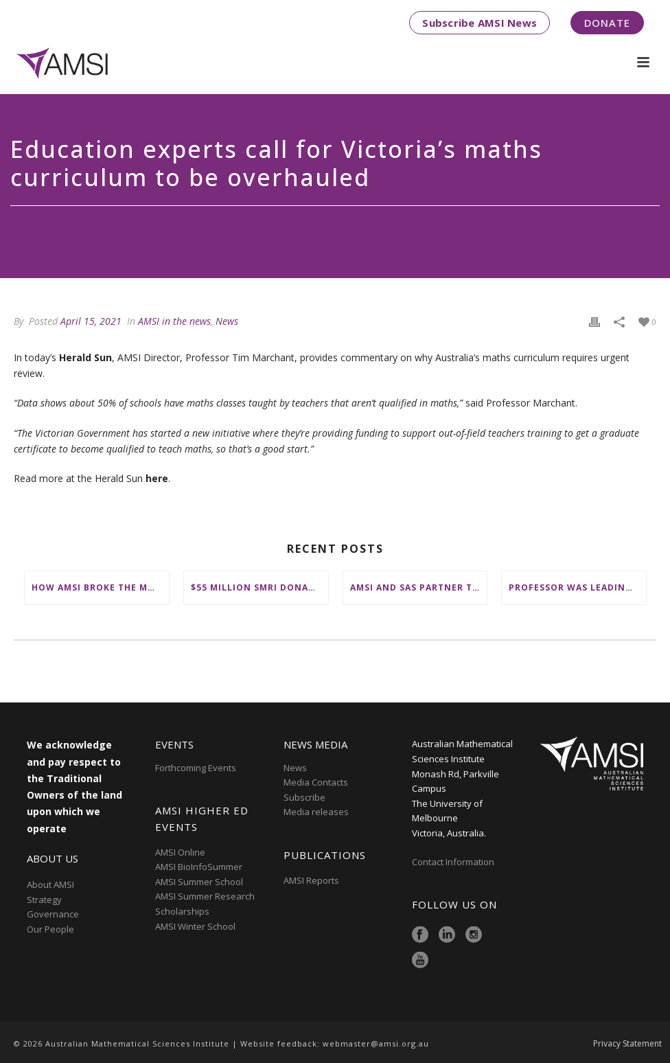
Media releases (316, 811)
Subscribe (304, 797)
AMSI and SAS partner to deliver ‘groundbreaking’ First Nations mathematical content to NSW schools (418, 587)
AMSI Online (180, 852)
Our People (50, 929)
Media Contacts (316, 782)
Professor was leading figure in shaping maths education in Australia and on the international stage (577, 587)
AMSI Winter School (195, 926)
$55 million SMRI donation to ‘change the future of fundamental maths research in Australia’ (259, 587)
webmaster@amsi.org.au (376, 1043)
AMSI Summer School (199, 882)
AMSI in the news (174, 321)
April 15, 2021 (91, 321)
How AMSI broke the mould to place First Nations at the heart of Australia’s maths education (100, 587)
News (227, 321)
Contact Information (454, 862)
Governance (53, 914)
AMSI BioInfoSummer (198, 866)
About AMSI (50, 884)
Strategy (44, 899)
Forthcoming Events (195, 768)
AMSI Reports (311, 880)
